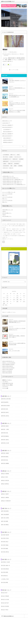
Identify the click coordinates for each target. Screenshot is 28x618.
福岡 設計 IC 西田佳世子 (6, 500)
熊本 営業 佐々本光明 (5, 562)
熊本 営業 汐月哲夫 (5, 538)
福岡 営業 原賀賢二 (5, 456)
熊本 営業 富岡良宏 (5, 568)
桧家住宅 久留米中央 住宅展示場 (8, 367)
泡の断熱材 (21, 159)
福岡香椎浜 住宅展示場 (7, 142)
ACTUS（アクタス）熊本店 (7, 384)
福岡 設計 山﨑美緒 (5, 497)
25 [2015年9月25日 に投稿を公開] (17, 301)
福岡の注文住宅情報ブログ (8, 1)
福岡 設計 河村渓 (4, 477)
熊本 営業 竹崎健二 (5, 545)
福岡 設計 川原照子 (5, 494)
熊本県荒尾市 (16, 163)
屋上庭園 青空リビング (7, 159)
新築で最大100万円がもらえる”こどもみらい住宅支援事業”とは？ (17, 96)
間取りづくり (13, 154)
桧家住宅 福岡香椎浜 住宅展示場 (8, 364)
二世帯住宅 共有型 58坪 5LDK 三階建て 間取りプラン (12, 182)
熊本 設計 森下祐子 (5, 602)
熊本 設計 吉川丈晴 (5, 599)
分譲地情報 (20, 165)
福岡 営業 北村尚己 (5, 412)
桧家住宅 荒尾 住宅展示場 (7, 372)
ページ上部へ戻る (26, 616)
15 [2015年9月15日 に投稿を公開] (7, 299)
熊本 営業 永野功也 (5, 551)
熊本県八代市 (15, 159)
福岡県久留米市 (5, 161)
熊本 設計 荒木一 (4, 592)
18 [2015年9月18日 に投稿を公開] (17, 299)
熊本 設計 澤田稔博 (5, 596)
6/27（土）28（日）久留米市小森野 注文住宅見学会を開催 (17, 344)
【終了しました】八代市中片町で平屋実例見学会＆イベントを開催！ (17, 111)
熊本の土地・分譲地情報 (6, 125)
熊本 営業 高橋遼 (4, 548)
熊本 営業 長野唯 (4, 582)
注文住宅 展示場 (6, 165)
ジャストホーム (5, 386)
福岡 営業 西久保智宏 (5, 405)
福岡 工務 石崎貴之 (5, 524)
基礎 (11, 165)
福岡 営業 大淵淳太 (5, 439)
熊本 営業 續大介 (4, 575)
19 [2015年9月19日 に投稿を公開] (20, 299)
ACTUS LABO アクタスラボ (7, 383)
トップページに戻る (14, 69)
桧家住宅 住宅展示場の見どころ (8, 361)
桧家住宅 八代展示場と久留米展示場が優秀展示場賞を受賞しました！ (17, 321)
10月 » (6, 304)
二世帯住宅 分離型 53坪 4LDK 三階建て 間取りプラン (12, 181)
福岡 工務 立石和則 (5, 517)
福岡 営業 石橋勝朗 (5, 463)
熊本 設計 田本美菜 (5, 606)
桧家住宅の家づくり (15, 53)
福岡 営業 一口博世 (5, 429)
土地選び (4, 163)
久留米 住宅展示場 (7, 53)
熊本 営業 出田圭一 (5, 541)
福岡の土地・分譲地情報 (6, 133)
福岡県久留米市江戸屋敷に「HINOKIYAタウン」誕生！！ (17, 336)
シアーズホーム (5, 381)
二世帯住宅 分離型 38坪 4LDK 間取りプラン (10, 177)
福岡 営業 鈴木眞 (4, 432)
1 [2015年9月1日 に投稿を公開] (7, 295)
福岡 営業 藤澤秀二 (5, 402)
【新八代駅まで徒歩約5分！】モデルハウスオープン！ (17, 81)
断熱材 (5, 49)
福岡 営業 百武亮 (4, 409)
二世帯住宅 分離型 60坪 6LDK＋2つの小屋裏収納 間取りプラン (14, 184)
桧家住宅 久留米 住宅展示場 (7, 369)
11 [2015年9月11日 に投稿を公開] (17, 297)
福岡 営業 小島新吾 (5, 453)
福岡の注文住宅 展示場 (6, 135)
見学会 (18, 154)
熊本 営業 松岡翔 (4, 572)
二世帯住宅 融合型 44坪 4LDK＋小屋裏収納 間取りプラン (12, 179)
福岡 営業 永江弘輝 (5, 443)
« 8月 (3, 304)
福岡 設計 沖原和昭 (5, 473)
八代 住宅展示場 (6, 129)
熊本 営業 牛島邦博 (5, 534)
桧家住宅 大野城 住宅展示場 (7, 366)
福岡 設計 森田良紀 (5, 483)
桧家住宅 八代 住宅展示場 (7, 371)
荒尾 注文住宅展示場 (7, 131)
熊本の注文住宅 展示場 (6, 127)
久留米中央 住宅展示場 (7, 140)
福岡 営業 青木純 (4, 460)
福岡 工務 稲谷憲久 (5, 511)
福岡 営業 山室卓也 (5, 415)
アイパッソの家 (5, 388)
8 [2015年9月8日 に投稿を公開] (7, 297)
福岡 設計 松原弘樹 (5, 480)
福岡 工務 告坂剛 (4, 521)
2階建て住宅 (10, 163)
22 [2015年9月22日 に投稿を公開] (7, 301)
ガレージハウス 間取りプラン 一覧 (8, 192)
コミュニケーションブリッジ (15, 161)
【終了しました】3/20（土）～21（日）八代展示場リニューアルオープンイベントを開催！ (17, 104)
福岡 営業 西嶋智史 (5, 436)
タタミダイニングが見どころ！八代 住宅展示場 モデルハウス (17, 329)
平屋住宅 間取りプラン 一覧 (7, 209)
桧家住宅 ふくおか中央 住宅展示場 (8, 362)
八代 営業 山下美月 (5, 579)
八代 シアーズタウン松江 (14, 350)
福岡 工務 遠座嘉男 (5, 514)
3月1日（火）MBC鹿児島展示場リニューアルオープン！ (17, 88)
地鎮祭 (15, 165)
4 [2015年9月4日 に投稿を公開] (17, 295)
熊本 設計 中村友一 (5, 609)
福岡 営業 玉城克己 (5, 426)
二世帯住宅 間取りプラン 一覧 (7, 176)
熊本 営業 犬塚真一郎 (5, 565)
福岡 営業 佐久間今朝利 (6, 398)
